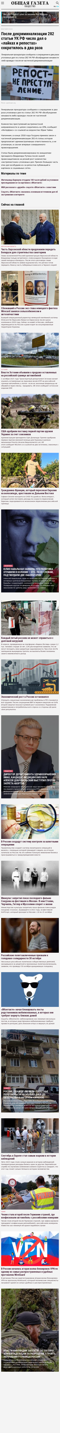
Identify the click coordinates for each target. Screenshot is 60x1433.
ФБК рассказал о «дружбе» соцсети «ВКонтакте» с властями (28, 187)
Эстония (4, 369)
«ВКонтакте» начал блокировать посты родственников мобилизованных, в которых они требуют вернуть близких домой (27, 1012)
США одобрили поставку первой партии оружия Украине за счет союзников (27, 433)
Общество (29, 6)
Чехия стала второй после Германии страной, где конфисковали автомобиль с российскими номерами (29, 1216)
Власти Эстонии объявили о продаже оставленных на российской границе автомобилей (29, 374)
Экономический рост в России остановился (25, 696)
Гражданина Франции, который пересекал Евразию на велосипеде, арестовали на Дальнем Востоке (29, 492)
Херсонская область (8, 246)
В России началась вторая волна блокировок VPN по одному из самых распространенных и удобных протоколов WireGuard (29, 1271)
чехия (3, 1211)
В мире (7, 1088)
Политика (8, 566)
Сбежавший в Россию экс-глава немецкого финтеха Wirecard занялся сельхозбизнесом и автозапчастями (29, 311)
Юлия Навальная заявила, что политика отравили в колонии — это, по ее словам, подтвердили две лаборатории (28, 572)
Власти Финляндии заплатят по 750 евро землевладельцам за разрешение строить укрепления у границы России (29, 1353)
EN (58, 6)
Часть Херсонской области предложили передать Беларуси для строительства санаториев (28, 251)
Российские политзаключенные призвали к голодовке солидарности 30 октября (24, 957)
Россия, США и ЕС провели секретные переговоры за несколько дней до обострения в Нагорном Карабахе (25, 1094)
